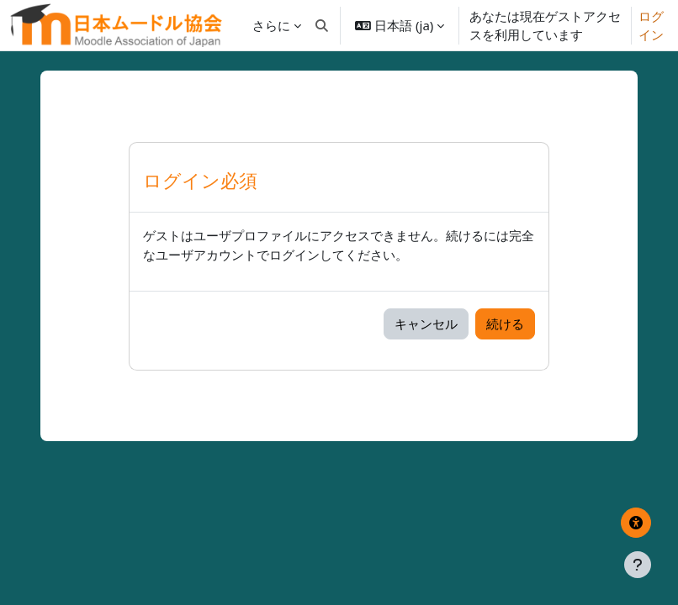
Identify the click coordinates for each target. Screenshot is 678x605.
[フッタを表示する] (637, 564)
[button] (322, 25)
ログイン (651, 26)
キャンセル (426, 323)
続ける (505, 323)
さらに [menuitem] (271, 25)
